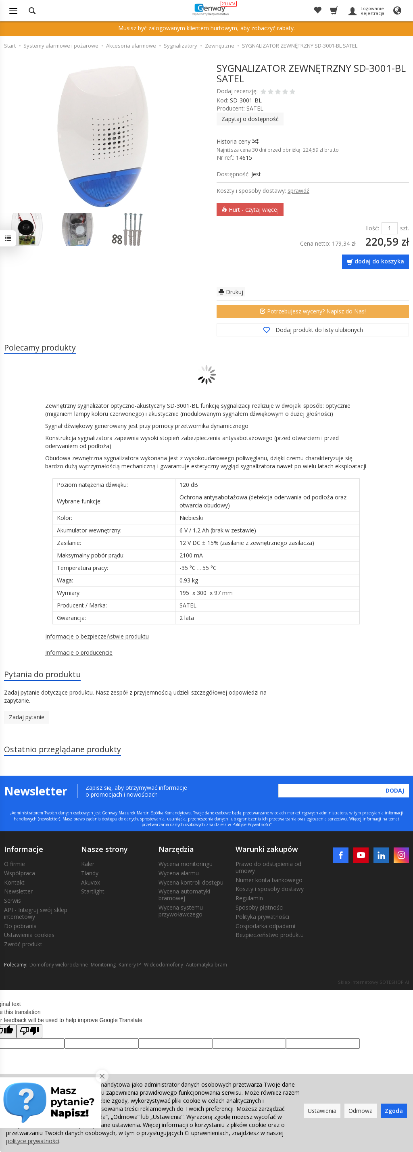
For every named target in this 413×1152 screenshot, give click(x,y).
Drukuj (231, 292)
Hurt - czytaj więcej (250, 209)
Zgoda (394, 1110)
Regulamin (249, 898)
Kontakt (14, 882)
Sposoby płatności (260, 907)
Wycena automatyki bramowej (184, 894)
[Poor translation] (29, 1031)
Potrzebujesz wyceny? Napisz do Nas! (313, 311)
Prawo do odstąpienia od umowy (268, 867)
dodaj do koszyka (379, 261)
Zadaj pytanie (26, 717)
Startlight (92, 891)
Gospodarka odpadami (265, 926)
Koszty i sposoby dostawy (270, 889)
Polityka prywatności (262, 916)
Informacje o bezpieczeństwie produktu (97, 636)
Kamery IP (130, 964)
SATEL (254, 108)
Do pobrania (20, 926)
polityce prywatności (32, 1141)
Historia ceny (237, 141)
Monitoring (103, 964)
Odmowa (360, 1110)
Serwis (12, 900)
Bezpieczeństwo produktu (270, 935)
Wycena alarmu (179, 873)
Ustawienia (322, 1110)
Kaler (87, 864)
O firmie (14, 864)
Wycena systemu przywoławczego (181, 911)
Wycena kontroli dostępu (191, 882)
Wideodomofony (163, 964)
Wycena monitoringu (186, 864)
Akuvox (90, 882)
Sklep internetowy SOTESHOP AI (373, 982)
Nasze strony (104, 849)
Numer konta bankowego (269, 880)
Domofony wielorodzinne (58, 964)
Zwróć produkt (23, 944)
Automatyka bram (206, 964)
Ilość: (372, 228)
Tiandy (89, 873)
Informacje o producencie (79, 652)
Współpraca (19, 873)
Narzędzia (176, 849)
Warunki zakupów (267, 849)
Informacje (23, 849)
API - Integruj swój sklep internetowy (35, 913)
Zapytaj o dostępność (250, 119)
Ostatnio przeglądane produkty (62, 749)
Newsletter (18, 891)
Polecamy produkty (40, 347)
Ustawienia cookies (29, 935)
